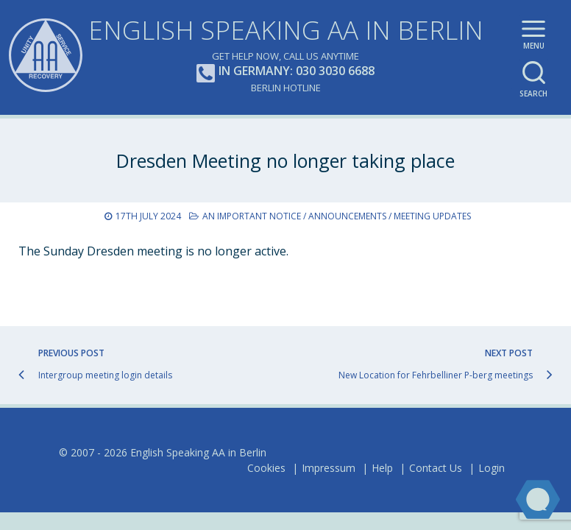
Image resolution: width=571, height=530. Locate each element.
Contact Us (435, 468)
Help (382, 468)
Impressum (328, 468)
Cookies (266, 468)
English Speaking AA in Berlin (285, 30)
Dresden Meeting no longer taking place (285, 160)
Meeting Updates (432, 216)
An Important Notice (251, 216)
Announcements (347, 216)
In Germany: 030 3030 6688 (285, 72)
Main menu (533, 37)
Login (491, 468)
